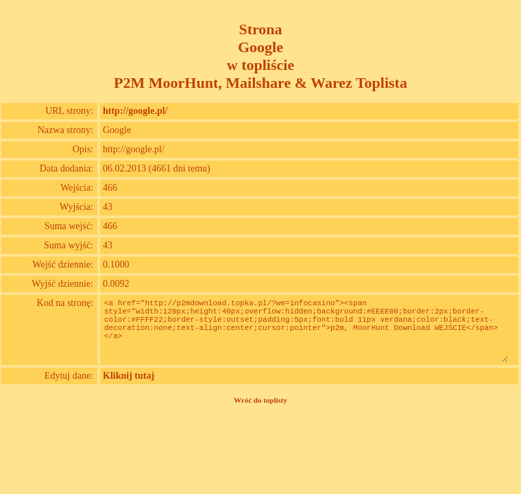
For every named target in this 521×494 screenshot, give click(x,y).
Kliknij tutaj (128, 375)
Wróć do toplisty (260, 400)
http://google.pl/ (135, 111)
